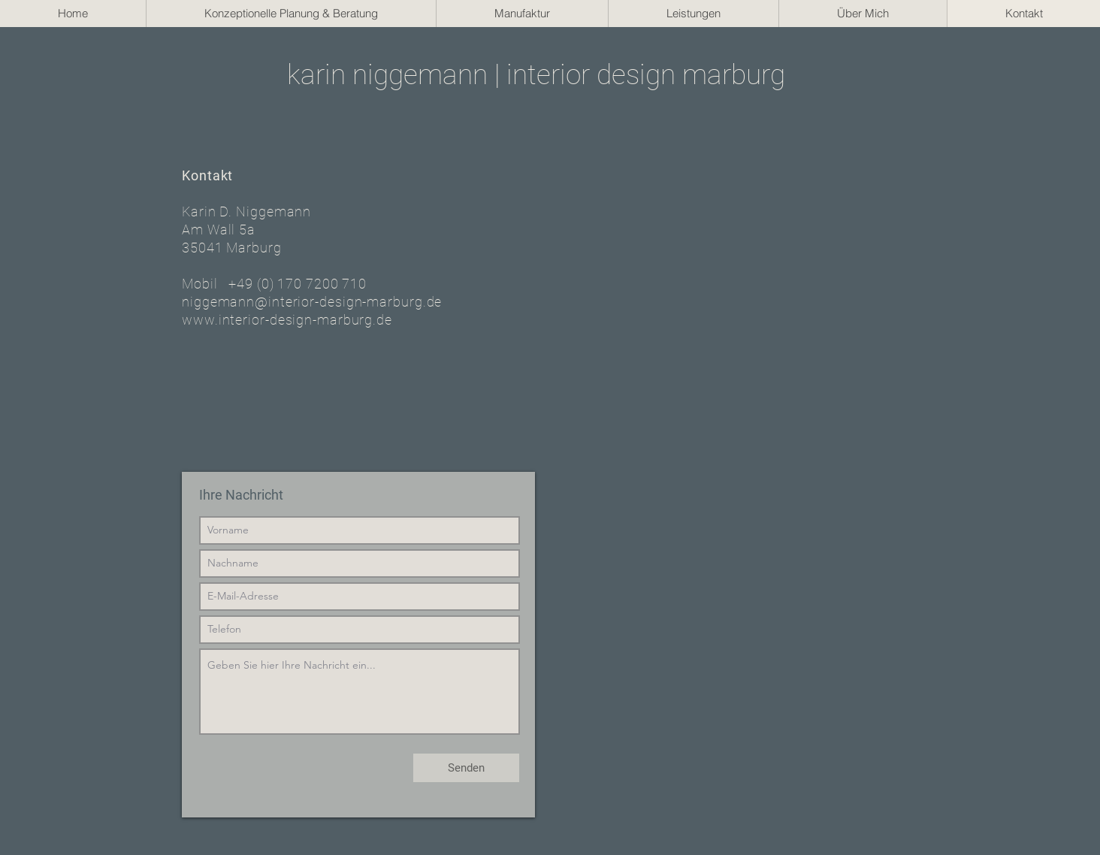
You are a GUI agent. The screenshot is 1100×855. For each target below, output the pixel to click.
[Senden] (466, 768)
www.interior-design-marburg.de (287, 320)
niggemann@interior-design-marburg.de (312, 302)
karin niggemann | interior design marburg (536, 75)
